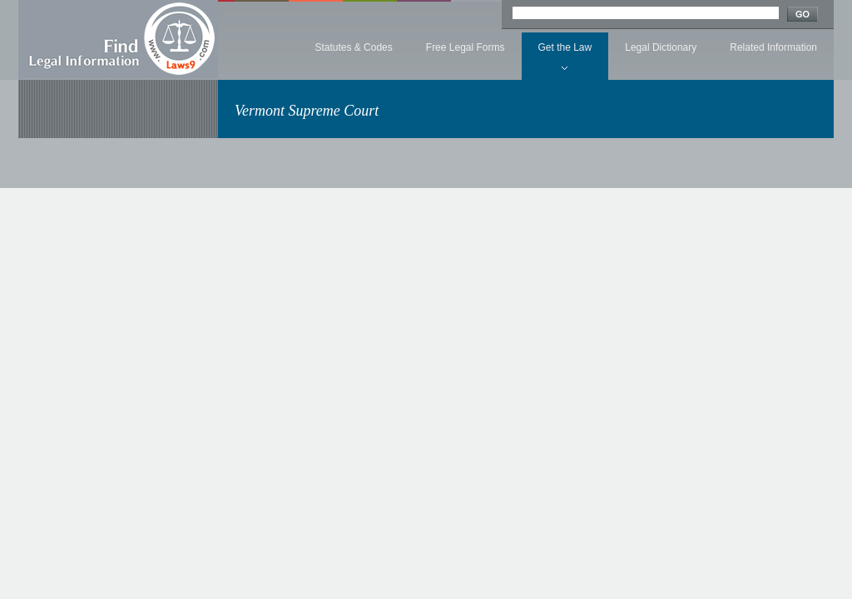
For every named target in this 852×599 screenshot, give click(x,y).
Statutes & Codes (353, 47)
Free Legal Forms (465, 47)
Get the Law (565, 47)
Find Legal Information (118, 39)
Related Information (773, 47)
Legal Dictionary (660, 47)
